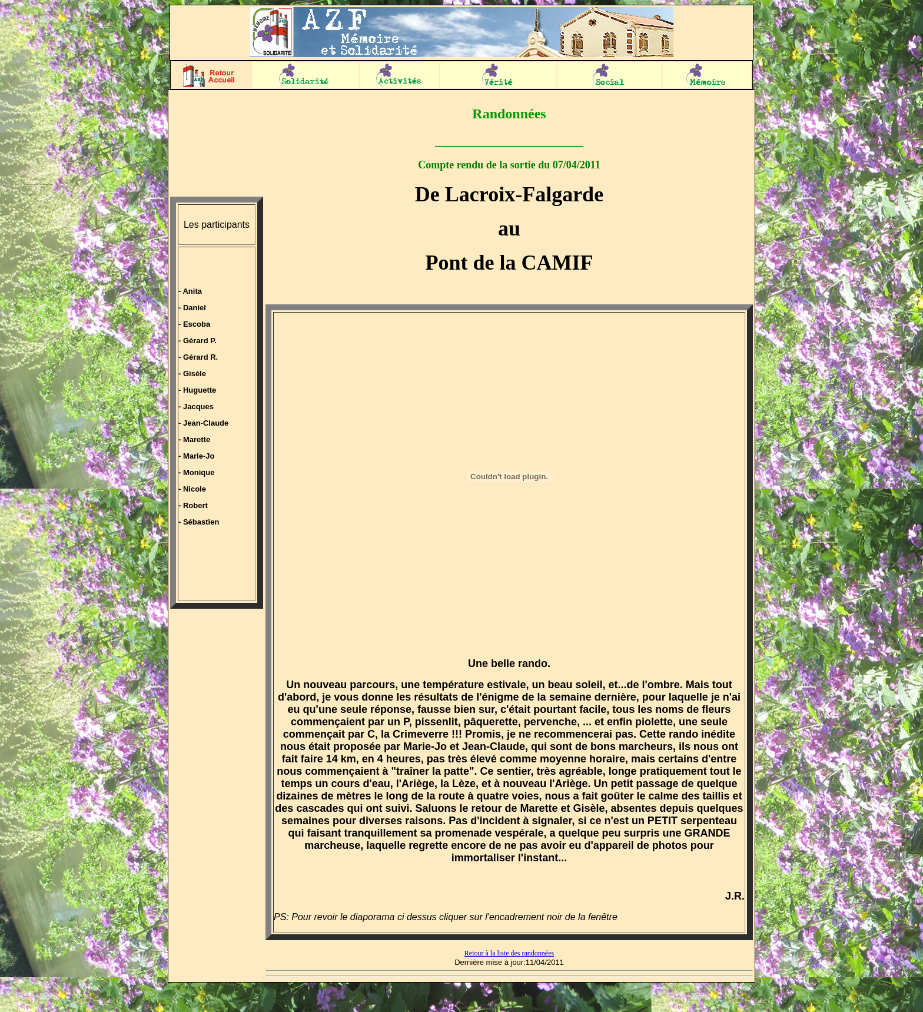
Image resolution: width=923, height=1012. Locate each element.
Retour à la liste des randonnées (509, 953)
